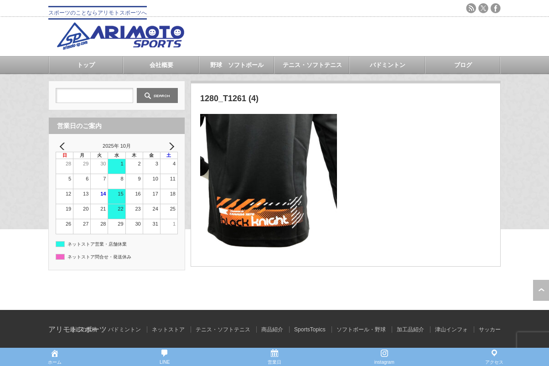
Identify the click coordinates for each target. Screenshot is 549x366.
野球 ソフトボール (237, 65)
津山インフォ (451, 329)
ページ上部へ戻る (541, 290)
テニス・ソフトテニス (312, 65)
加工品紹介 (410, 329)
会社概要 (161, 65)
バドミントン (387, 65)
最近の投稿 (83, 329)
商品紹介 (272, 329)
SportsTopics (310, 329)
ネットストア (168, 329)
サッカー (490, 329)
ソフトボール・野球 (361, 329)
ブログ (463, 65)
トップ (86, 65)
